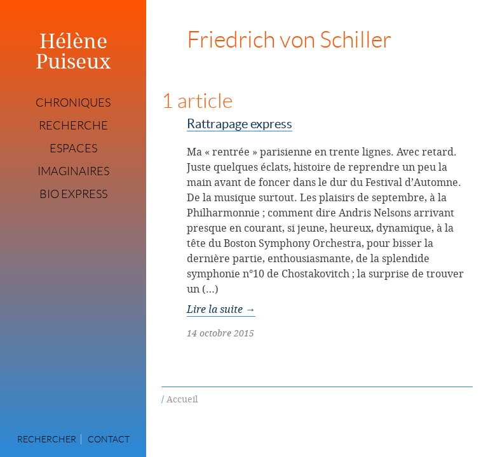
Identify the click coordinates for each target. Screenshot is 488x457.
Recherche (73, 125)
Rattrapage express (239, 124)
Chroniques (73, 102)
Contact (109, 439)
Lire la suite (221, 309)
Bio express (73, 194)
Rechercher (46, 439)
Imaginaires (73, 171)
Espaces (73, 148)
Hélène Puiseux (73, 50)
